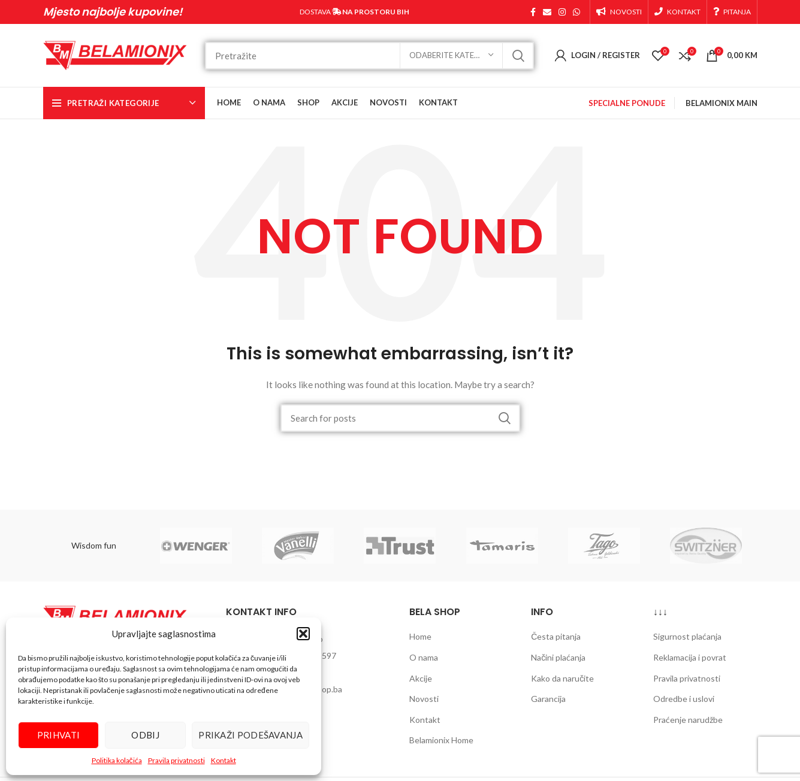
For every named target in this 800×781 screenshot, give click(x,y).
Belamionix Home (441, 740)
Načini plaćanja (558, 657)
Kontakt (223, 760)
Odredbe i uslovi (683, 699)
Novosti (424, 699)
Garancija (548, 699)
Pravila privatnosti (176, 760)
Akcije (420, 678)
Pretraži (518, 55)
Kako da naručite (562, 678)
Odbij (145, 734)
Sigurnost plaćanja (687, 636)
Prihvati (58, 734)
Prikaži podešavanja (250, 734)
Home (420, 636)
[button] (303, 634)
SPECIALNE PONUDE (626, 103)
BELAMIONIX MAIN (721, 103)
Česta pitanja (556, 636)
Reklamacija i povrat (689, 657)
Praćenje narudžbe (688, 720)
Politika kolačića (117, 760)
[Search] (369, 55)
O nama (423, 657)
